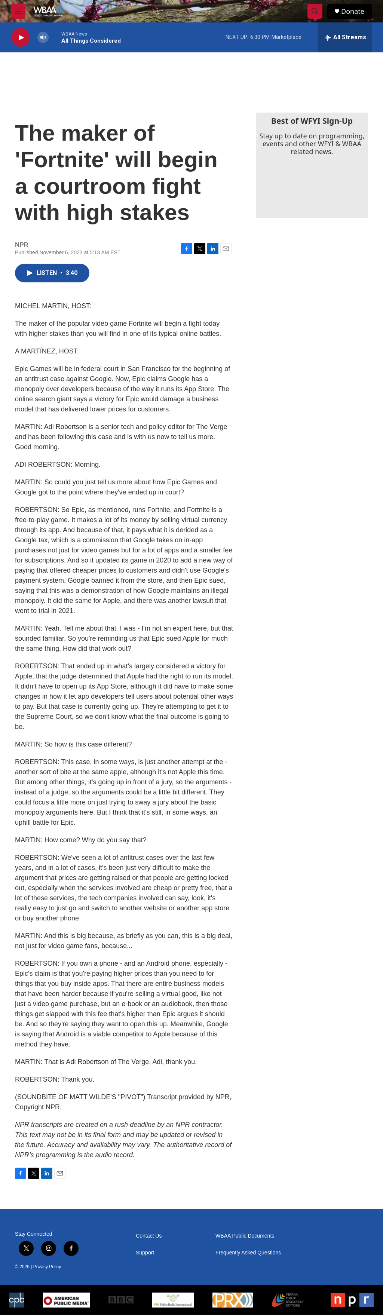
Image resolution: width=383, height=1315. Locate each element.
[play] (21, 37)
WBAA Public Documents (244, 1236)
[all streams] (345, 37)
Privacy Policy (47, 1266)
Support (145, 1253)
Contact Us (149, 1236)
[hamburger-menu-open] (18, 11)
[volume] (43, 37)
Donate (352, 11)
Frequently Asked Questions (248, 1253)
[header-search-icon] (314, 11)
